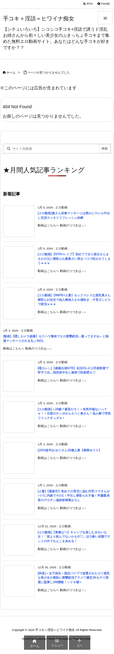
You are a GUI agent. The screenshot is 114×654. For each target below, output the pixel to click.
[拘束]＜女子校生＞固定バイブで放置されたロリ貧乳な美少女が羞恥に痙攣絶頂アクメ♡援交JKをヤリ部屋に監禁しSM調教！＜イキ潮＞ (74, 578)
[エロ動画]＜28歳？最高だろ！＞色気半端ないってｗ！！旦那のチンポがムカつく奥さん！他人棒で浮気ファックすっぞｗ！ (74, 414)
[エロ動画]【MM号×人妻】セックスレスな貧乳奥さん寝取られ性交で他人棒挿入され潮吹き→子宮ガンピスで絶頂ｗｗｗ (74, 300)
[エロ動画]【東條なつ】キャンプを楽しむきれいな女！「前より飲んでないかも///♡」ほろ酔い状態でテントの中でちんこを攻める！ (74, 537)
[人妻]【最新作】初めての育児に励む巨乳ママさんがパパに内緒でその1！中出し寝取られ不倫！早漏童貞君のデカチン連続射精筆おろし (74, 496)
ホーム (11, 72)
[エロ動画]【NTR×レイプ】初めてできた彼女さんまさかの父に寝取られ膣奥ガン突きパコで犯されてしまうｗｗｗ (74, 259)
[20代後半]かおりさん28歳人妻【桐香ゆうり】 (70, 450)
